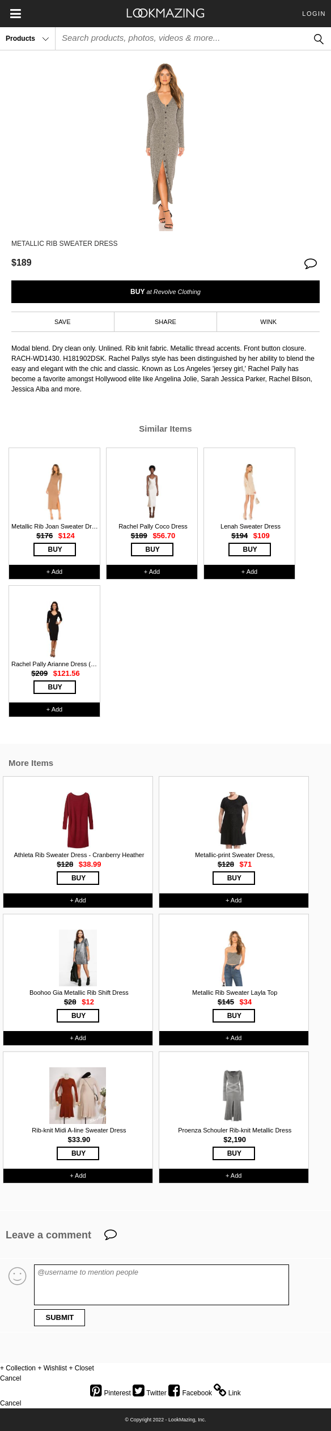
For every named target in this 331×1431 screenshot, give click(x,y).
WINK (268, 321)
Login (314, 13)
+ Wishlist (52, 1368)
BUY (165, 292)
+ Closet (81, 1368)
